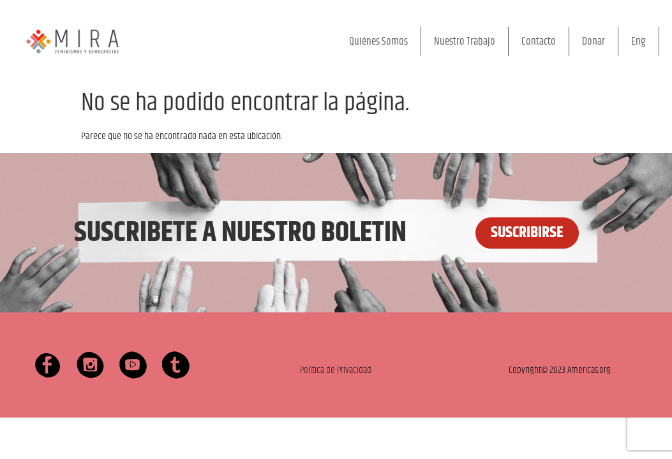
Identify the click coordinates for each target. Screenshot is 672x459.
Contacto (538, 41)
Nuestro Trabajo (464, 41)
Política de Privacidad (335, 370)
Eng (638, 41)
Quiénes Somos (378, 41)
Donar (593, 41)
